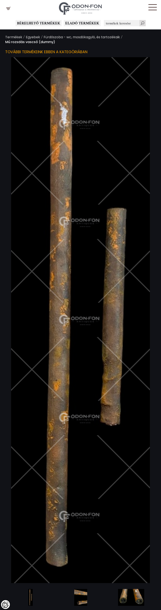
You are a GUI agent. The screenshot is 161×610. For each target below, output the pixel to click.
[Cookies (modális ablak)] (5, 604)
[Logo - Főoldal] (80, 7)
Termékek (13, 38)
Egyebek (33, 38)
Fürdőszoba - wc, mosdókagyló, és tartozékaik (82, 38)
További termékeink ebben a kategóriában (46, 52)
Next (145, 320)
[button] (152, 7)
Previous (15, 320)
